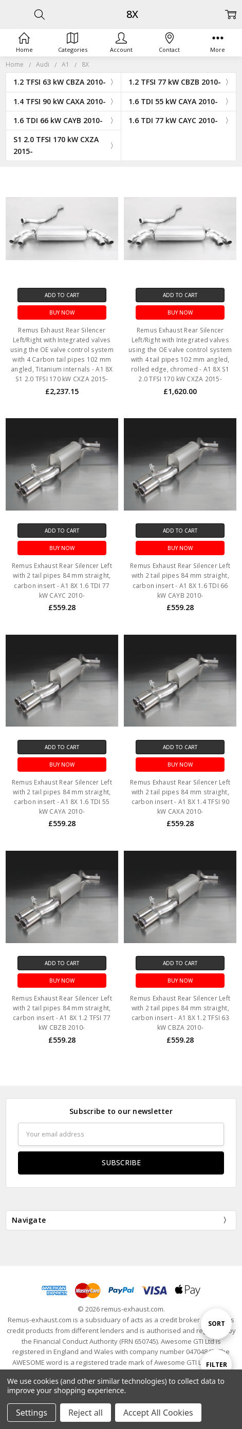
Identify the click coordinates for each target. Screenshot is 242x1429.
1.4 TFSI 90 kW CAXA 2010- (59, 101)
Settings (31, 1412)
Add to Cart (62, 295)
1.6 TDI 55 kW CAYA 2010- (173, 101)
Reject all (85, 1412)
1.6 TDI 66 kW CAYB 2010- (58, 120)
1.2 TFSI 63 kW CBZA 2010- (59, 82)
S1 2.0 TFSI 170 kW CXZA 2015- (56, 144)
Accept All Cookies (158, 1412)
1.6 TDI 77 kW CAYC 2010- (173, 120)
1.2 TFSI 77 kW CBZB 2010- (174, 82)
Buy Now (62, 312)
